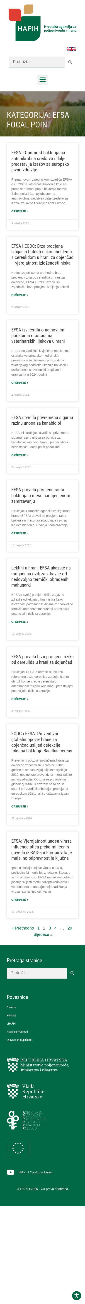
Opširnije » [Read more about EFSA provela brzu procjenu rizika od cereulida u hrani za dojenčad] (19, 699)
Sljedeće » (43, 934)
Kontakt (11, 1015)
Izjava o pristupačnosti (20, 1039)
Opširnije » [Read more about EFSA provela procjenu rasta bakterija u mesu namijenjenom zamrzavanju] (19, 533)
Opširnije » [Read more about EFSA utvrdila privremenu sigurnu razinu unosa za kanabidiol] (19, 455)
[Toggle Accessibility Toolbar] (77, 1296)
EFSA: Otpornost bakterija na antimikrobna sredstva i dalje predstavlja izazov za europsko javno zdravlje (40, 161)
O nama (11, 1007)
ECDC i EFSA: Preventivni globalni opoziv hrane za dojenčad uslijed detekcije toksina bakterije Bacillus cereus (41, 742)
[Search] (70, 62)
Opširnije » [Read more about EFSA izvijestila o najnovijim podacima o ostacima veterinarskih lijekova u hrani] (19, 382)
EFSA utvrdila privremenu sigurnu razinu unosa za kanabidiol (42, 420)
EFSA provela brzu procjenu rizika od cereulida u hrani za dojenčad (42, 659)
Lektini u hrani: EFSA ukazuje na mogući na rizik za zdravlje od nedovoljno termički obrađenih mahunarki (41, 576)
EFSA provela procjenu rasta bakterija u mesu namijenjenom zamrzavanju (40, 495)
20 (70, 928)
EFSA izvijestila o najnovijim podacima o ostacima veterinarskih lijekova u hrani (38, 335)
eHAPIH (11, 1023)
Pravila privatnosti (17, 1031)
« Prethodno (23, 928)
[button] (42, 80)
